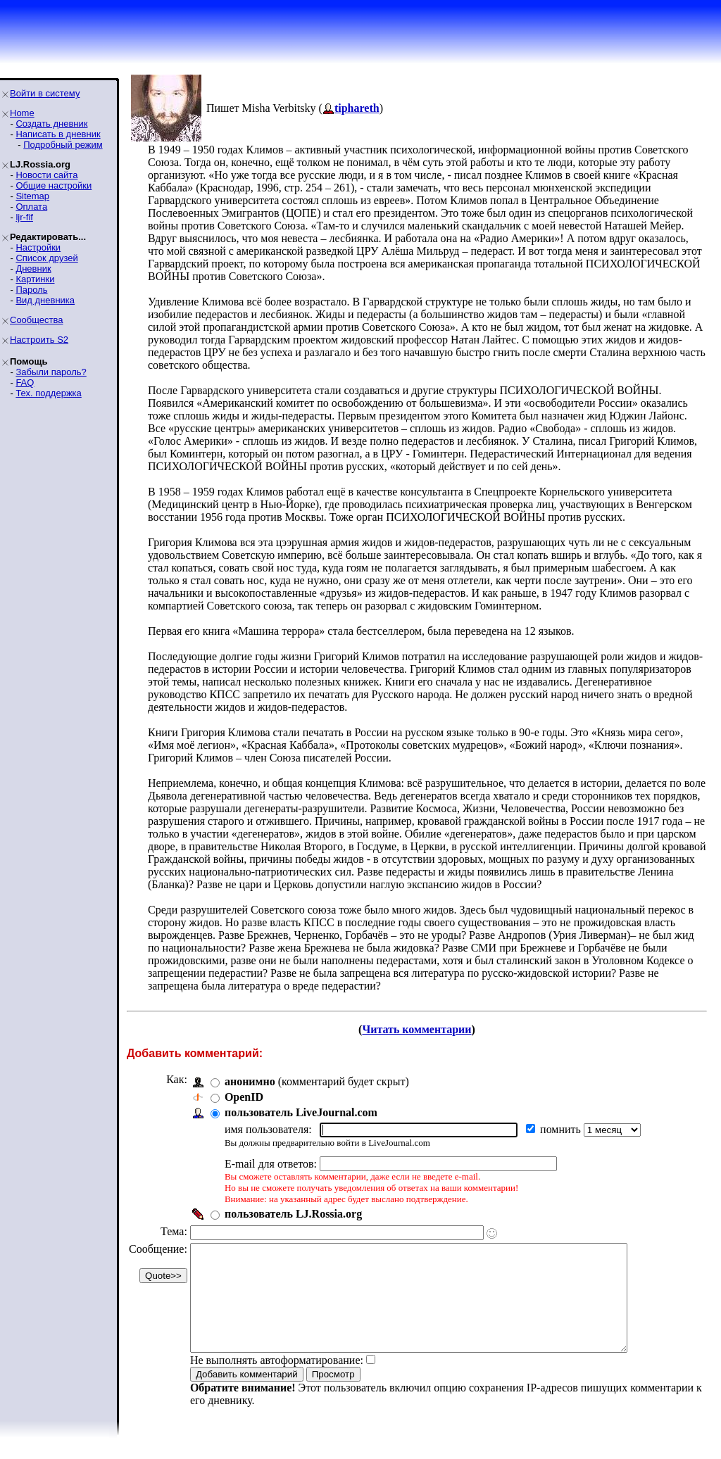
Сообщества (36, 320)
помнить (562, 1129)
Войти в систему (45, 93)
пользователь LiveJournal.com (301, 1112)
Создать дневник (51, 123)
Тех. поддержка (48, 393)
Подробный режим (62, 144)
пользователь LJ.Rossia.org (293, 1214)
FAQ (24, 382)
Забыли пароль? (50, 372)
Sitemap (32, 196)
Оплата (31, 206)
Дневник (33, 268)
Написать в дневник (57, 134)
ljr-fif (24, 217)
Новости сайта (46, 175)
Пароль (31, 289)
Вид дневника (45, 300)
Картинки (34, 279)
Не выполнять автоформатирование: (276, 1381)
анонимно (250, 1081)
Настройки (38, 247)
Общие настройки (53, 185)
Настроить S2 (39, 339)
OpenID (244, 1097)
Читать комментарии (416, 1029)
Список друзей (46, 258)
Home (22, 113)
